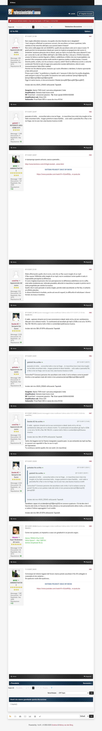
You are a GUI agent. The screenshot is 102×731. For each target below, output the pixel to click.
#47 (90, 413)
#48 (90, 461)
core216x (15, 281)
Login (71, 14)
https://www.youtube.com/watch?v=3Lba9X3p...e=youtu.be (58, 174)
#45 (90, 312)
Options (88, 31)
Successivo (87, 683)
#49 (90, 526)
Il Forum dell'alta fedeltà (19, 21)
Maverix (27, 528)
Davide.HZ (15, 324)
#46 (90, 356)
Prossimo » (46, 27)
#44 (90, 269)
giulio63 (15, 123)
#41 (90, 36)
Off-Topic (46, 21)
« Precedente (18, 27)
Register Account (85, 14)
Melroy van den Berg (66, 725)
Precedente (15, 683)
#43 (90, 155)
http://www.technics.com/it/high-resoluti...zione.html (44, 164)
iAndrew (54, 725)
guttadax (15, 48)
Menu (12, 2)
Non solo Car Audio (35, 21)
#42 (90, 112)
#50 (90, 569)
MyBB (39, 725)
